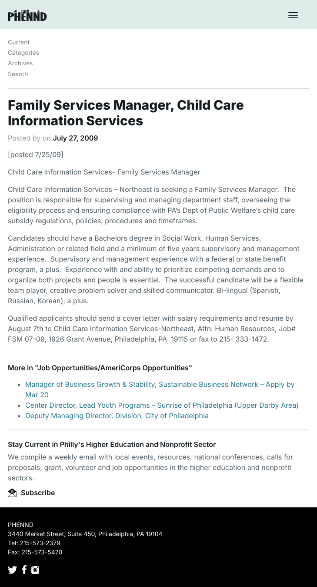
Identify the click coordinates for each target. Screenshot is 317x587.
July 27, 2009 (75, 138)
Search (18, 74)
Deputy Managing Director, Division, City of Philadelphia (117, 415)
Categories (23, 53)
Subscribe (31, 492)
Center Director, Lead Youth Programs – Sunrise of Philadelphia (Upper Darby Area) (162, 405)
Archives (20, 63)
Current (19, 42)
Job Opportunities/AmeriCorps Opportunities (113, 367)
